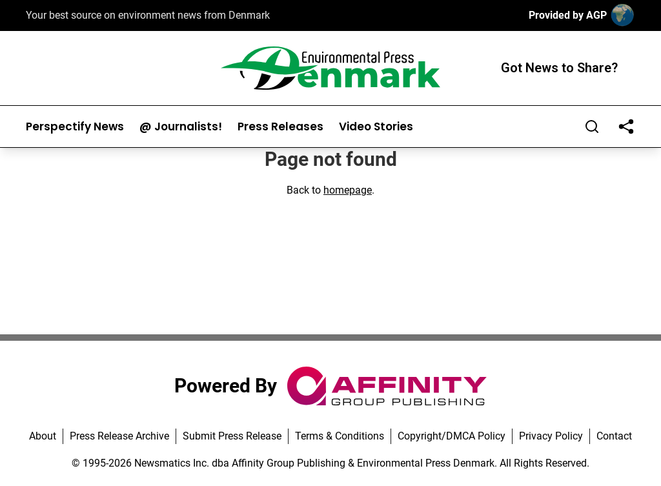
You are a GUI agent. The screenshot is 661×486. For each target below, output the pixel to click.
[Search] (591, 126)
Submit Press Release (232, 436)
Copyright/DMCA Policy (451, 436)
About (42, 436)
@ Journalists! (180, 127)
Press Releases (280, 127)
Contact (614, 436)
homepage (347, 190)
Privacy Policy (551, 436)
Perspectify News (75, 127)
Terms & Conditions (339, 436)
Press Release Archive (119, 436)
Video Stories (376, 127)
